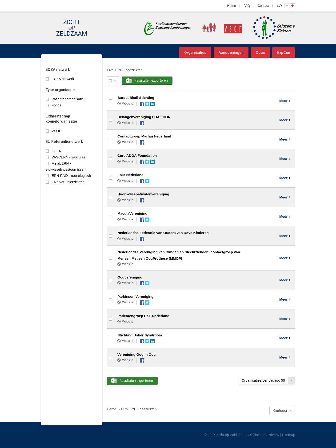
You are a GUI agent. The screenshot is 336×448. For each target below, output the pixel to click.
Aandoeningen (231, 52)
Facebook (142, 104)
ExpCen (283, 52)
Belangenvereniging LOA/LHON (144, 117)
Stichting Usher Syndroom (139, 335)
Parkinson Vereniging (135, 297)
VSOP (56, 131)
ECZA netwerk (63, 79)
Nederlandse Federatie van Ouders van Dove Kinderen (163, 233)
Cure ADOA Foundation (137, 155)
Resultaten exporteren (151, 80)
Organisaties (195, 52)
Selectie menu (115, 80)
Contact (263, 6)
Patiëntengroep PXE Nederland (143, 316)
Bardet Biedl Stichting (135, 98)
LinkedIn (152, 104)
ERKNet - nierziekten (68, 182)
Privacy (273, 435)
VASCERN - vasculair (68, 157)
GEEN (57, 151)
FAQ (247, 6)
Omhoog (280, 410)
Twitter (147, 104)
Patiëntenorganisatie (68, 99)
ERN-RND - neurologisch (71, 176)
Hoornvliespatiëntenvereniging (143, 194)
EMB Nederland (130, 175)
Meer (283, 101)
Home (231, 6)
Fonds (56, 105)
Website (127, 103)
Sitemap (288, 435)
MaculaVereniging (132, 213)
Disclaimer (256, 435)
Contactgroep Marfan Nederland (144, 136)
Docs (260, 52)
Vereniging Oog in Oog (136, 354)
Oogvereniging (129, 277)
